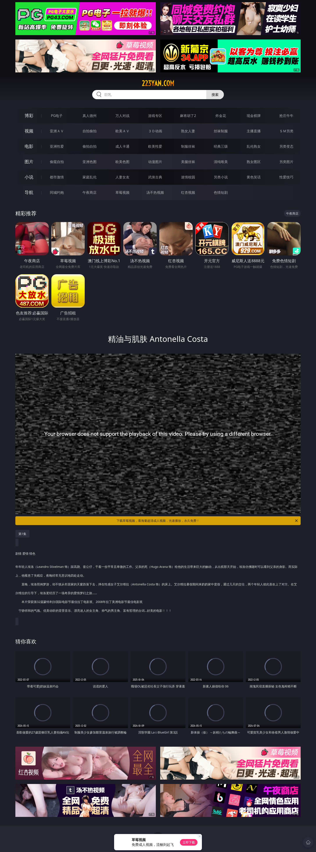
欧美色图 (122, 161)
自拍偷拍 (90, 131)
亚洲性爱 (57, 146)
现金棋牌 (254, 115)
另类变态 (286, 146)
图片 (29, 162)
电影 (29, 146)
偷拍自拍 (90, 146)
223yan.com (158, 83)
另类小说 (221, 177)
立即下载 (189, 842)
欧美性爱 (155, 146)
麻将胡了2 (188, 115)
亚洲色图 (90, 161)
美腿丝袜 (188, 161)
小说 (29, 177)
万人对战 (122, 115)
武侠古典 (155, 177)
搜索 (215, 94)
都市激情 (57, 177)
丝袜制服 (221, 131)
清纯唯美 (221, 161)
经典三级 (221, 146)
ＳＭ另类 (286, 131)
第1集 (22, 534)
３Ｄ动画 (155, 131)
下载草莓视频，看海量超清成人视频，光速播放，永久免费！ (207, 520)
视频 (29, 131)
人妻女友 (122, 177)
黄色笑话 (254, 177)
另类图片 (286, 161)
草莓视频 (122, 192)
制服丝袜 (188, 146)
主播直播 (254, 131)
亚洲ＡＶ (57, 131)
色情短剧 (221, 192)
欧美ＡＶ (122, 131)
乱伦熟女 (254, 146)
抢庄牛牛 (286, 115)
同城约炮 (57, 192)
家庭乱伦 (90, 177)
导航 (29, 192)
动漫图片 (155, 161)
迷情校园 (188, 177)
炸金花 (220, 115)
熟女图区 (254, 161)
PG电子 (57, 115)
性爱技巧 (286, 177)
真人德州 (90, 115)
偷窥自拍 (57, 161)
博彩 (29, 115)
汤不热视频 (155, 192)
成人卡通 (122, 146)
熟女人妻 (188, 131)
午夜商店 (90, 192)
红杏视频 (188, 192)
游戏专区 (155, 115)
